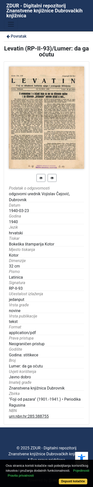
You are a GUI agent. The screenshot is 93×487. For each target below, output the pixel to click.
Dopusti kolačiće (73, 481)
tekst (13, 321)
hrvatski (16, 233)
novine (15, 310)
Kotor (14, 255)
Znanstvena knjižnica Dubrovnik (37, 388)
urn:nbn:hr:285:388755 (29, 416)
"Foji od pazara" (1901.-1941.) (35, 399)
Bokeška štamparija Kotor (31, 244)
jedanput (16, 299)
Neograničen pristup (27, 343)
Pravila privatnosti (21, 475)
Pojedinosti (81, 470)
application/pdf (22, 332)
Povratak (16, 36)
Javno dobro (20, 377)
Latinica (16, 277)
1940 (13, 221)
